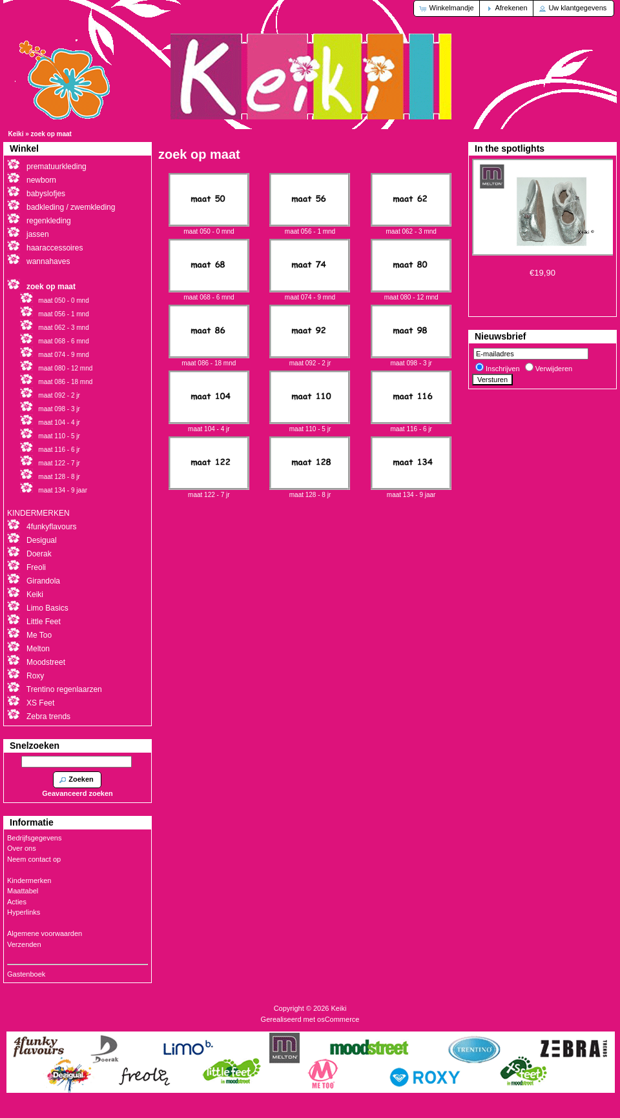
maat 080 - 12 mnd (411, 294)
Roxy (35, 675)
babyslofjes (45, 193)
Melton (38, 648)
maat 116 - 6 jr (411, 425)
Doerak (39, 553)
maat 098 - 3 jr (411, 359)
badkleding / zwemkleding (70, 207)
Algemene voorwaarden (44, 933)
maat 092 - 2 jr (309, 359)
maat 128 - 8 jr (309, 491)
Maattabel (22, 891)
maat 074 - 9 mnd (309, 294)
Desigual (41, 540)
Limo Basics (47, 608)
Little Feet (43, 621)
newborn (41, 180)
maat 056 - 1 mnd (309, 228)
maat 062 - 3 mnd (411, 228)
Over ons (21, 848)
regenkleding (48, 220)
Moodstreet (45, 662)
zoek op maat (51, 133)
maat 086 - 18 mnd (209, 359)
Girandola (43, 580)
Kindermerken (29, 880)
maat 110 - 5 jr (309, 425)
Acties (16, 902)
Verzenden (24, 944)
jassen (37, 234)
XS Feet (40, 702)
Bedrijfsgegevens (34, 838)
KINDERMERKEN (38, 513)
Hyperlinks (23, 912)
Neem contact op (34, 859)
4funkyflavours (51, 526)
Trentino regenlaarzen (64, 689)
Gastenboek (26, 974)
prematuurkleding (56, 166)
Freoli (36, 567)
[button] (447, 8)
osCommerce (338, 1019)
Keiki (16, 133)
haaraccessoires (54, 247)
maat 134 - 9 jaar (411, 491)
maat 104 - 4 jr (209, 425)
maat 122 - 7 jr (209, 491)
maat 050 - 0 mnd (209, 228)
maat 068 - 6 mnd (209, 294)
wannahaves (48, 261)
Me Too (39, 635)
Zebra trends (48, 716)
